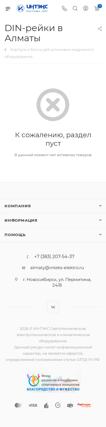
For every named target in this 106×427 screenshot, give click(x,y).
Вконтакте (53, 307)
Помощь (15, 234)
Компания (18, 206)
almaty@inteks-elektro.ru (57, 267)
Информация (21, 220)
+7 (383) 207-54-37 (54, 256)
